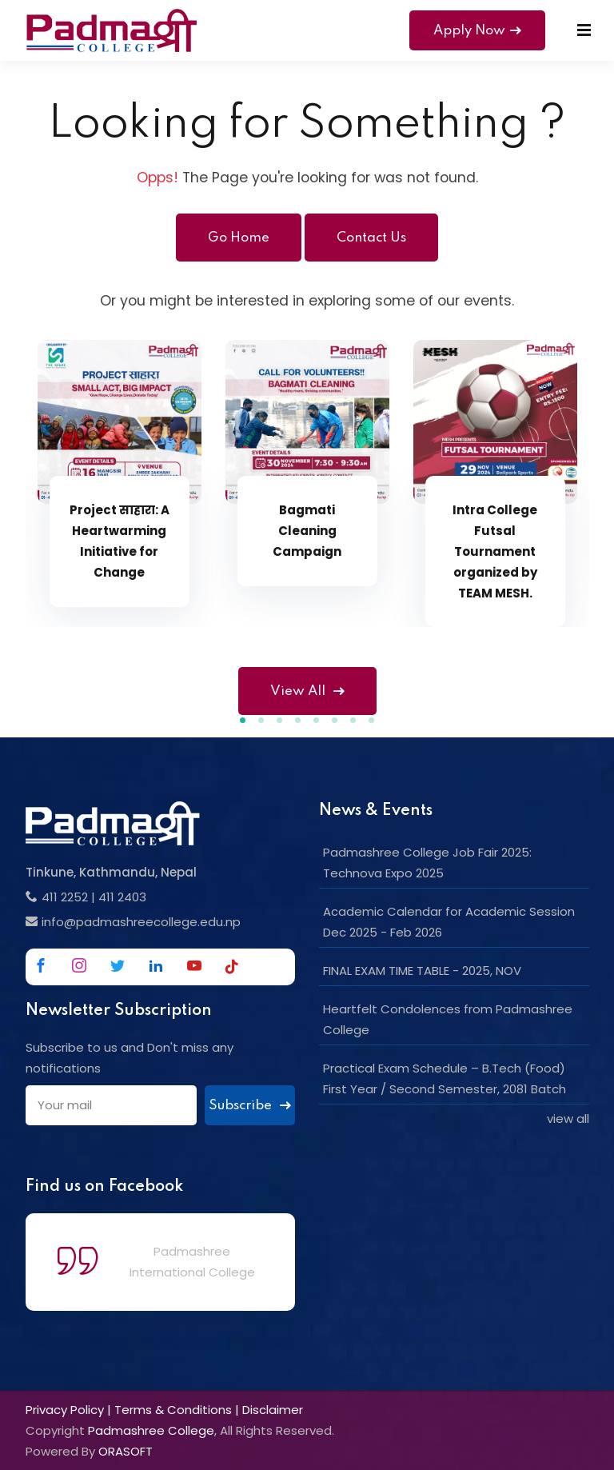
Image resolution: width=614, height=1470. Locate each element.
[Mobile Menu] (584, 30)
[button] (242, 720)
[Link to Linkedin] (156, 965)
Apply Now (477, 31)
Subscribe (250, 1105)
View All (307, 691)
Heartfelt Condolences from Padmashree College (447, 1019)
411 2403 (122, 897)
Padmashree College (151, 1430)
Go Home (238, 238)
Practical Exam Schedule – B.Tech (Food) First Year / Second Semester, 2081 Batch (444, 1078)
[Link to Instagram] (79, 965)
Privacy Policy (65, 1409)
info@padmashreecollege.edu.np (141, 921)
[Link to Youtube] (194, 965)
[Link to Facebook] (41, 965)
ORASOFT (125, 1451)
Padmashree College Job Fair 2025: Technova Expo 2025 (427, 862)
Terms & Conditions (173, 1409)
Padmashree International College (192, 1261)
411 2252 (65, 897)
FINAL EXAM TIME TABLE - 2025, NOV (422, 970)
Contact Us (371, 238)
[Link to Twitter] (117, 965)
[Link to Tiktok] (231, 966)
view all (568, 1118)
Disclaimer (272, 1409)
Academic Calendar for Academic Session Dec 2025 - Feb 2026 (449, 922)
